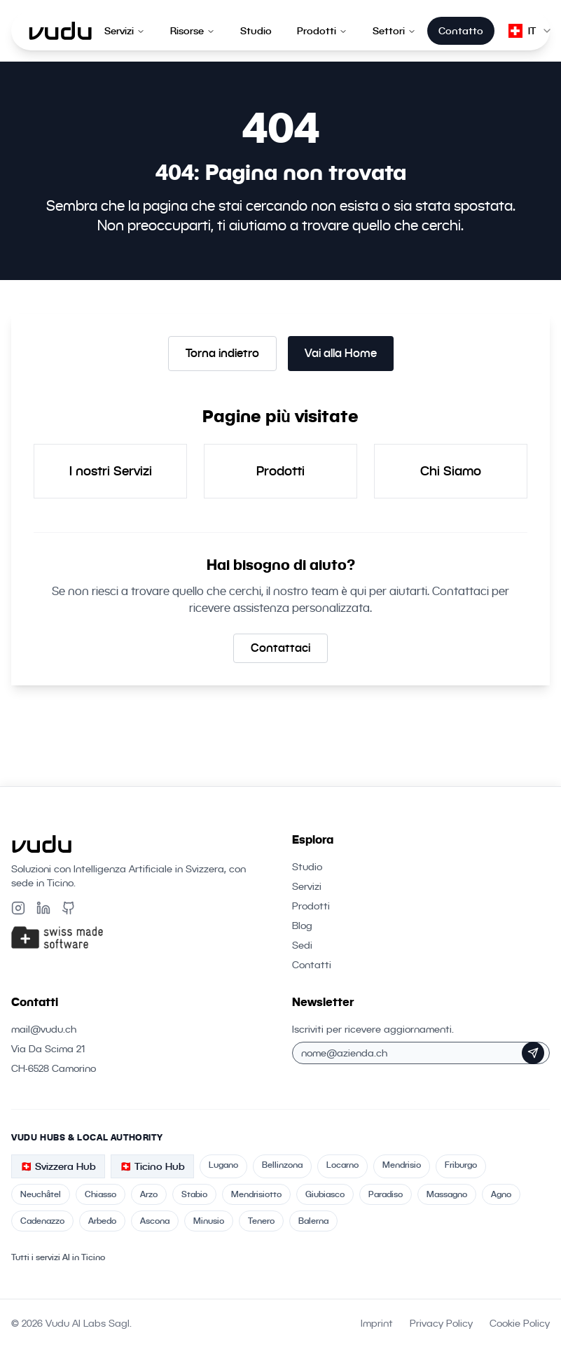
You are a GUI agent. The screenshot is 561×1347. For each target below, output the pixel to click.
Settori (394, 30)
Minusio (208, 1220)
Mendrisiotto (256, 1194)
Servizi (124, 30)
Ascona (154, 1220)
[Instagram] (18, 908)
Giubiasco (325, 1194)
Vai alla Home (341, 353)
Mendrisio (401, 1164)
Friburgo (461, 1164)
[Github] (69, 908)
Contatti (311, 964)
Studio (256, 30)
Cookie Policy (520, 1323)
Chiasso (100, 1194)
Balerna (313, 1220)
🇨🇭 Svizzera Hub (58, 1166)
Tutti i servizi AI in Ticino (58, 1257)
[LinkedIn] (43, 908)
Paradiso (385, 1194)
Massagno (447, 1194)
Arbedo (102, 1220)
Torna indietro (222, 353)
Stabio (194, 1194)
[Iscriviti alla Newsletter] (533, 1053)
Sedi (302, 945)
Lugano (223, 1164)
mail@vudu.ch (43, 1029)
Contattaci (280, 648)
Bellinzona (282, 1164)
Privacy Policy (441, 1323)
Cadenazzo (42, 1220)
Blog (302, 925)
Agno (501, 1194)
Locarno (342, 1164)
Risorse (192, 30)
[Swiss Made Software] (140, 937)
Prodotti (322, 30)
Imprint (377, 1323)
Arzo (149, 1194)
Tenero (261, 1220)
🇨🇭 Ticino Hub (152, 1166)
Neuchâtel (40, 1194)
